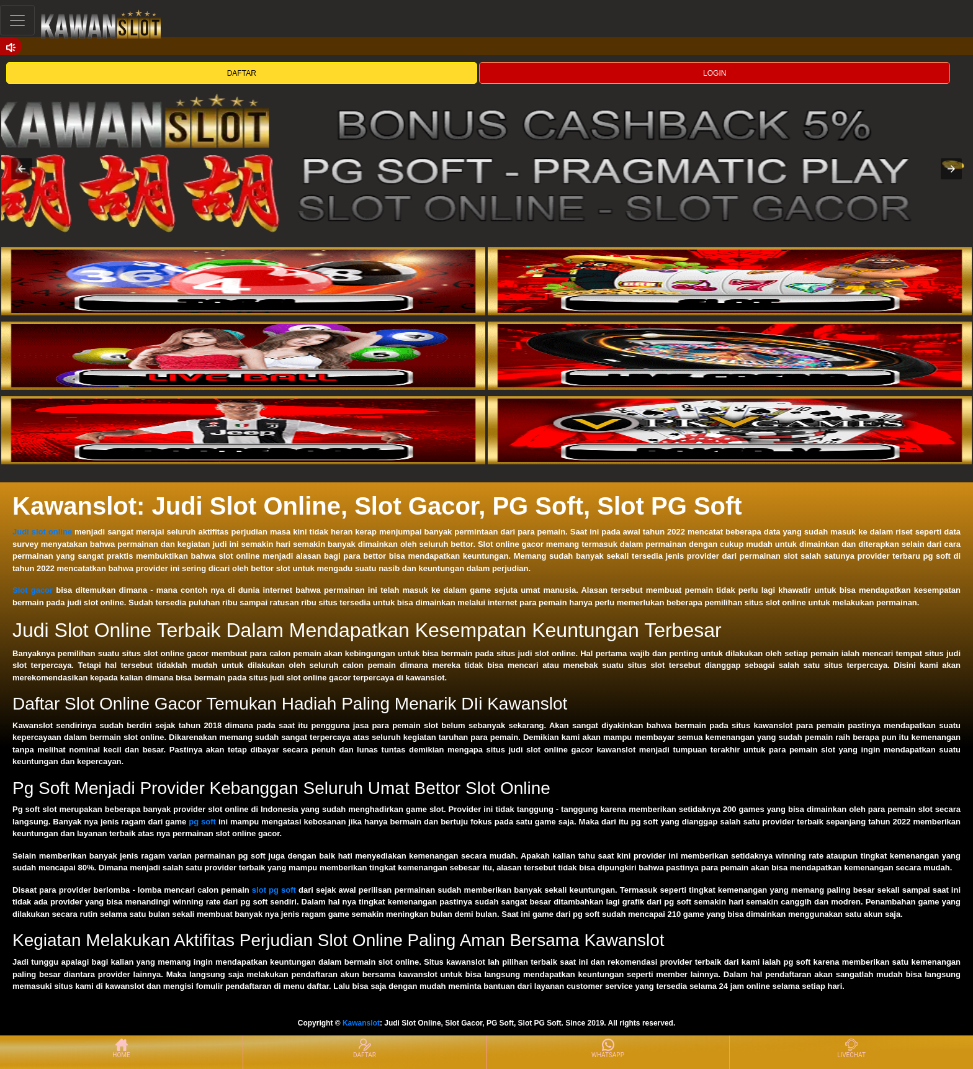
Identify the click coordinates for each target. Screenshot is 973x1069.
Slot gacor (32, 590)
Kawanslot (361, 1023)
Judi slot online (42, 531)
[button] (21, 168)
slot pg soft (274, 890)
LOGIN (714, 73)
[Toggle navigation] (17, 20)
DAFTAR (241, 73)
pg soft (202, 821)
